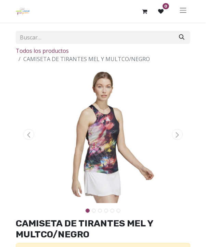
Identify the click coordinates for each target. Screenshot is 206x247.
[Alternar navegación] (183, 11)
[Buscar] (181, 37)
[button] (29, 134)
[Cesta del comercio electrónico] (144, 11)
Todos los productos (42, 51)
